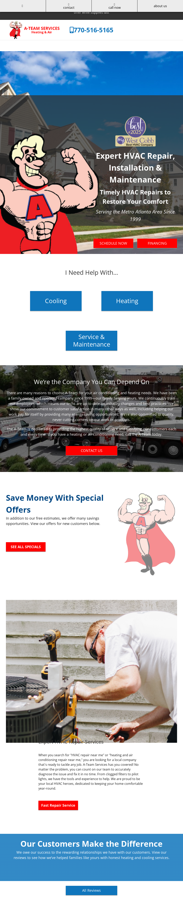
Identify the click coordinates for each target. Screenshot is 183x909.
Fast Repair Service (58, 805)
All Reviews (91, 890)
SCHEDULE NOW (113, 243)
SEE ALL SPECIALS (26, 546)
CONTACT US (91, 450)
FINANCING (157, 243)
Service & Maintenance (91, 340)
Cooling (56, 301)
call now (115, 6)
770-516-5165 (93, 30)
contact (68, 6)
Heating (127, 301)
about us (160, 6)
